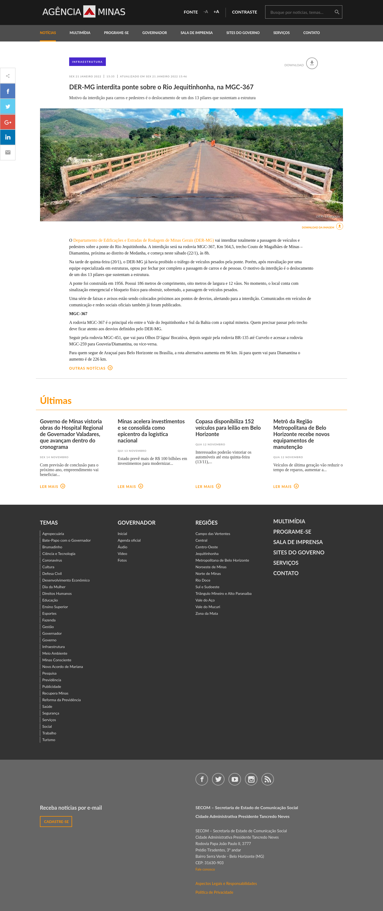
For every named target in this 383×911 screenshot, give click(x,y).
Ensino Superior (55, 606)
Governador (52, 633)
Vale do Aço (205, 600)
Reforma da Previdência (61, 699)
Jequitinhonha (207, 553)
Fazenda (49, 620)
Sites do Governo (243, 33)
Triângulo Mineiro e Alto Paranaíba (223, 593)
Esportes (49, 613)
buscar (337, 12)
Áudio (122, 547)
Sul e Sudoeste (207, 586)
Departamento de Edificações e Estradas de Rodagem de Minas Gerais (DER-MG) (144, 240)
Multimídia (289, 521)
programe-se (116, 33)
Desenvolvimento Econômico (66, 580)
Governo (49, 640)
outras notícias (91, 368)
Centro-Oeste (206, 547)
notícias (48, 33)
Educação (50, 600)
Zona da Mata (206, 613)
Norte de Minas (208, 573)
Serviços (281, 33)
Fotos (122, 560)
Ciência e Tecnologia (58, 553)
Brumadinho (52, 547)
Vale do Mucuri (207, 606)
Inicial (122, 533)
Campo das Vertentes (212, 533)
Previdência (51, 680)
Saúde (47, 706)
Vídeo (122, 553)
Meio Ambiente (54, 653)
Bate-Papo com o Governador (66, 540)
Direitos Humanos (57, 593)
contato (311, 33)
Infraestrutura (87, 61)
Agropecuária (53, 533)
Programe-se (292, 531)
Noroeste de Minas (210, 567)
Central (201, 540)
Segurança (50, 713)
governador (154, 33)
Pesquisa (49, 673)
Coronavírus (52, 560)
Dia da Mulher (53, 586)
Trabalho (49, 733)
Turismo (48, 739)
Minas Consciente (56, 660)
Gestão (48, 626)
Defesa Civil (52, 573)
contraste (244, 11)
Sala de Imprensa (197, 33)
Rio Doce (202, 580)
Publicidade (51, 686)
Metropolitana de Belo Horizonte (222, 560)
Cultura (48, 567)
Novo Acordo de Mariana (62, 666)
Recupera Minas (55, 693)
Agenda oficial (129, 540)
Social (47, 726)
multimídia (80, 33)
